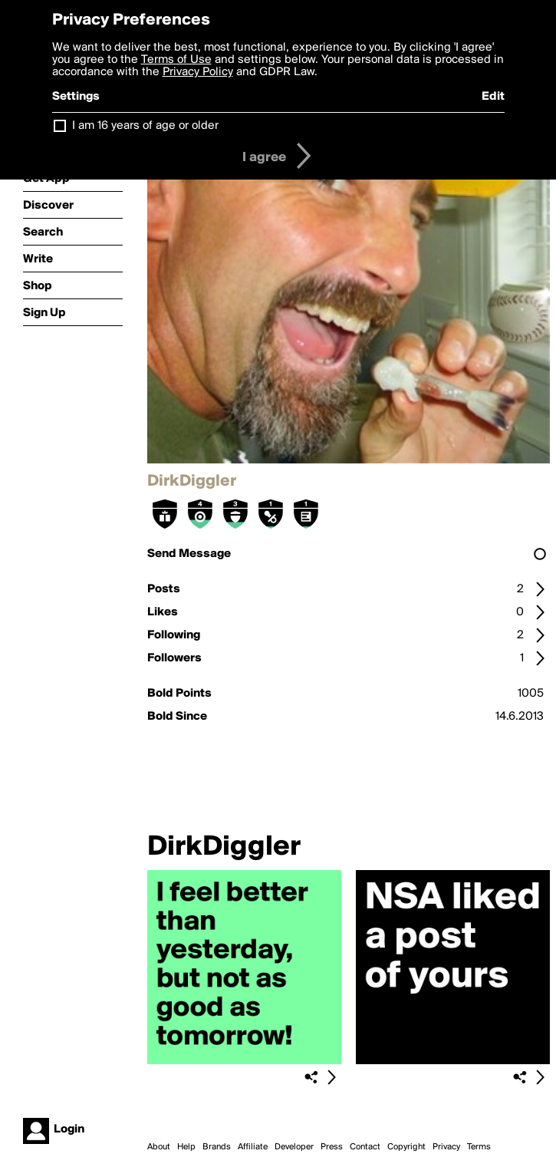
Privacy (446, 1147)
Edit (493, 97)
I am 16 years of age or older (145, 126)
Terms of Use (176, 60)
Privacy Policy (198, 72)
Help (186, 1147)
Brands (216, 1147)
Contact (365, 1147)
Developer (294, 1147)
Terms (479, 1147)
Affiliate (253, 1147)
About (158, 1147)
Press (332, 1147)
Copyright (406, 1147)
